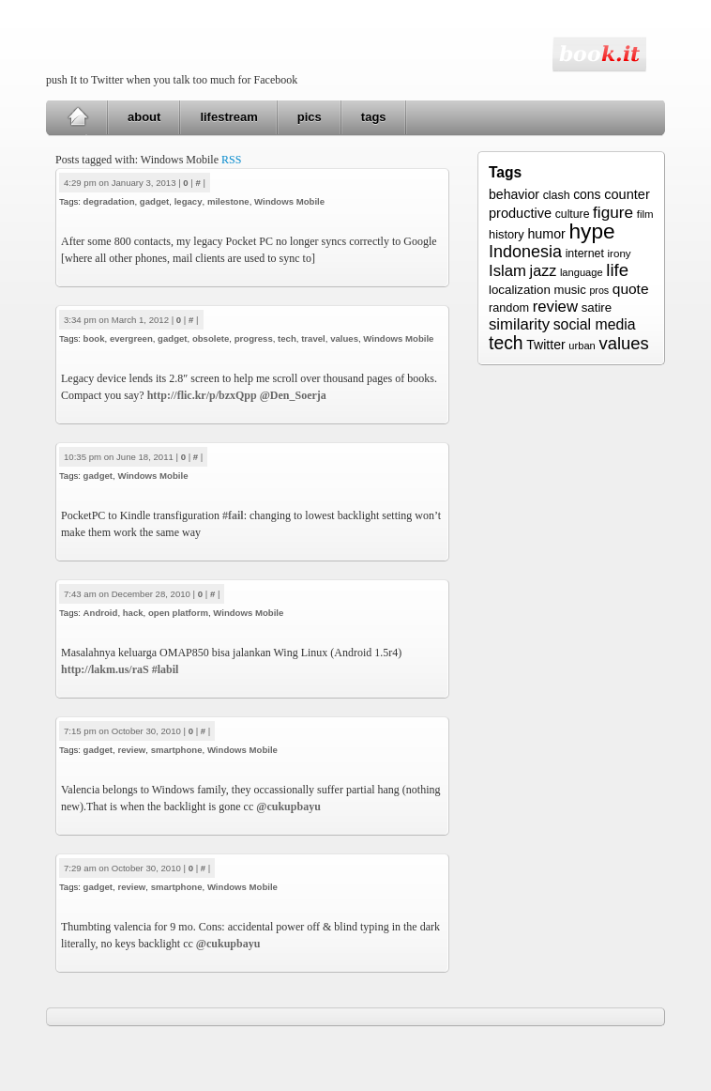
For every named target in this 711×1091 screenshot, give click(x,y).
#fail (233, 515)
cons (586, 194)
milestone (228, 201)
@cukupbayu (288, 806)
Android (100, 612)
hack (133, 612)
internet (585, 253)
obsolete (210, 338)
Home (77, 117)
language (581, 272)
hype (591, 231)
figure (613, 212)
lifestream (228, 117)
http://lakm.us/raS (105, 669)
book (94, 338)
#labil (165, 669)
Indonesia (525, 251)
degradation (109, 201)
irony (619, 253)
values (344, 338)
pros (599, 290)
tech (287, 338)
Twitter (545, 344)
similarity (519, 324)
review (131, 750)
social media (594, 324)
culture (572, 214)
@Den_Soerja (293, 395)
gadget (154, 201)
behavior (514, 194)
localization (520, 290)
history (506, 234)
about (144, 117)
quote (631, 289)
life (617, 270)
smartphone (177, 750)
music (569, 290)
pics (309, 117)
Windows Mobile (289, 201)
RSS (231, 159)
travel (313, 338)
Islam (507, 271)
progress (253, 338)
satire (597, 307)
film (645, 214)
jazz (543, 270)
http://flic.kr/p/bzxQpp (202, 395)
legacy (188, 201)
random (509, 308)
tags (373, 117)
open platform (178, 612)
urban (581, 345)
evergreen (131, 338)
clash (556, 195)
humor (546, 233)
